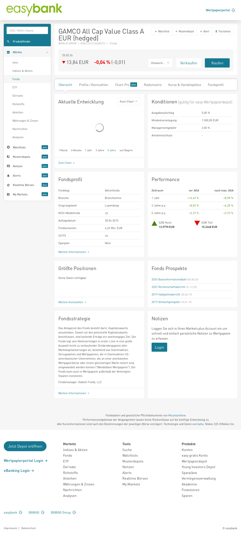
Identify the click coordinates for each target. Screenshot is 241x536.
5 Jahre (112, 150)
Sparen (187, 495)
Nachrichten (19, 129)
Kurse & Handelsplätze (184, 85)
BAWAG (36, 512)
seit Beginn (126, 150)
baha (201, 424)
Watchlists (130, 455)
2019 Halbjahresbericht (166, 294)
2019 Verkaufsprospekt (166, 302)
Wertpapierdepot (194, 461)
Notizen (128, 467)
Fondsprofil (216, 85)
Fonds (16, 79)
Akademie (189, 484)
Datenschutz (28, 528)
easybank (13, 512)
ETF (14, 87)
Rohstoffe (18, 104)
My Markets (131, 484)
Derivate (17, 95)
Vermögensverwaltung (199, 478)
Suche (127, 449)
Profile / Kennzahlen (93, 85)
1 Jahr (88, 150)
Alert (204, 31)
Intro (15, 62)
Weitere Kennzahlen (72, 302)
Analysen (18, 137)
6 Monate (76, 150)
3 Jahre (100, 150)
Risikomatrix (153, 85)
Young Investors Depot (198, 467)
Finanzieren (190, 489)
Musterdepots (132, 461)
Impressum (10, 528)
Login (159, 347)
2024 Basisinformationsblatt (169, 279)
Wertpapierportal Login (26, 460)
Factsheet (223, 31)
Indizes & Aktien (22, 71)
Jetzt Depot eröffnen (25, 446)
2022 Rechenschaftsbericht (168, 287)
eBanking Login (19, 470)
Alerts (127, 472)
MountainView (176, 415)
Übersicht (65, 85)
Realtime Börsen (135, 478)
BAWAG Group (63, 512)
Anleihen (17, 112)
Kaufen (217, 62)
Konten (187, 449)
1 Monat (63, 150)
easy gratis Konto (195, 455)
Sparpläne (189, 472)
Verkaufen (188, 62)
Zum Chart (66, 163)
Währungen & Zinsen (25, 120)
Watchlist (161, 31)
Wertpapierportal (220, 10)
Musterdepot (184, 31)
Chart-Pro (126, 84)
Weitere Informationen (74, 252)
